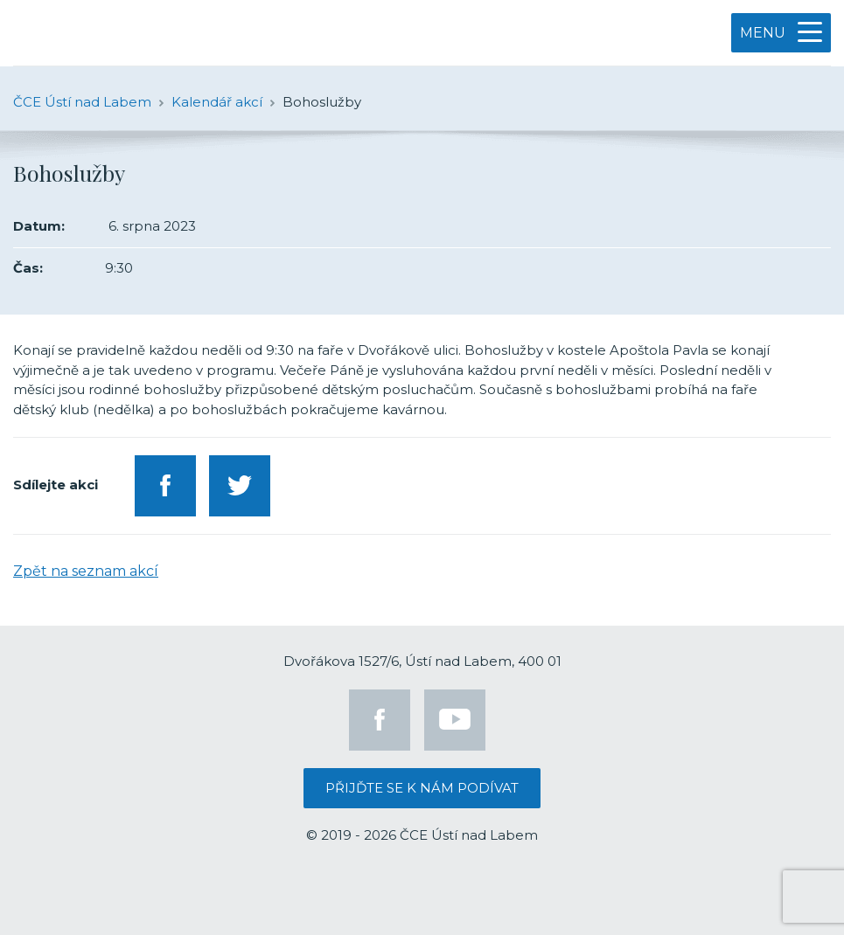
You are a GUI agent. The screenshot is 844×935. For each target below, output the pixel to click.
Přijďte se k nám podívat (422, 787)
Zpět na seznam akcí (85, 571)
